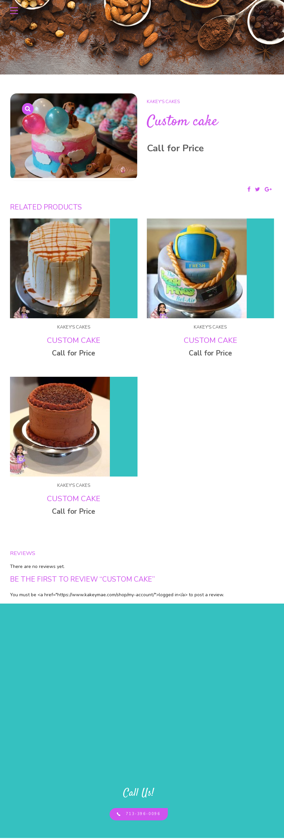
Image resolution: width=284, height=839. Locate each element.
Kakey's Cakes (163, 101)
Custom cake (73, 340)
